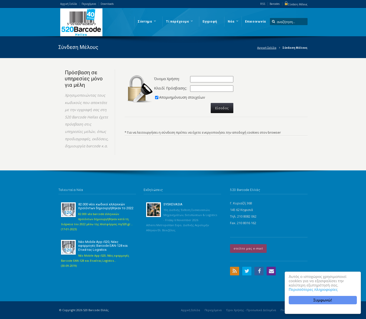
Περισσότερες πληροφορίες (313, 289)
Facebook (259, 271)
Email (271, 271)
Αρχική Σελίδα (68, 4)
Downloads (107, 4)
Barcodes (275, 4)
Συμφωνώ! (322, 300)
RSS (262, 4)
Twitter (246, 271)
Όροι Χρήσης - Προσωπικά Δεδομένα (251, 310)
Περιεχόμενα (89, 4)
